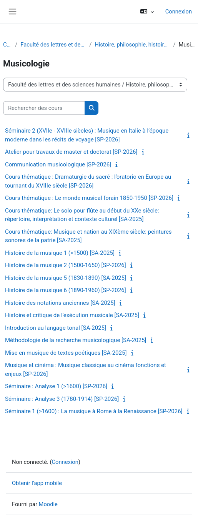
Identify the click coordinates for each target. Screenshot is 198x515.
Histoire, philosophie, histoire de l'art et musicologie (132, 44)
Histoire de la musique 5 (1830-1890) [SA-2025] (65, 277)
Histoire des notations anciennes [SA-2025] (60, 302)
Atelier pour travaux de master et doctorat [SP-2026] (71, 151)
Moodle (48, 504)
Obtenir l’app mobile (37, 483)
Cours (7, 44)
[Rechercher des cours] (44, 108)
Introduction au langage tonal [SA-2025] (55, 327)
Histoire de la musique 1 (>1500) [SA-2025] (60, 252)
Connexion (178, 11)
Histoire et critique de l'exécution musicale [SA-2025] (72, 315)
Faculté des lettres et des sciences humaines (53, 44)
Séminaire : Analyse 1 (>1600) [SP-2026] (56, 386)
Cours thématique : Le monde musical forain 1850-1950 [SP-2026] (89, 197)
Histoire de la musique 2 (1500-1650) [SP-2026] (65, 265)
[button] (146, 11)
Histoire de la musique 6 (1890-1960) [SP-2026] (65, 290)
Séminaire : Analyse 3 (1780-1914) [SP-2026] (62, 398)
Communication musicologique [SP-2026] (58, 164)
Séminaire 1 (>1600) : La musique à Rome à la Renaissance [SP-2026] (94, 411)
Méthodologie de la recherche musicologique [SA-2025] (75, 340)
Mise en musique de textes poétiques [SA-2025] (65, 352)
